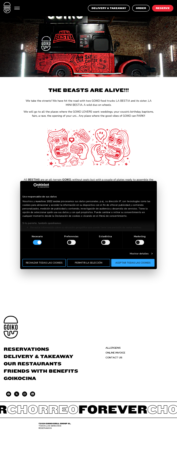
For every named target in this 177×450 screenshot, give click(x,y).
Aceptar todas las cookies (133, 262)
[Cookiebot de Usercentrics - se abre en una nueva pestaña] (35, 185)
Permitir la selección (88, 262)
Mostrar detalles (139, 253)
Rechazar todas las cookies (44, 262)
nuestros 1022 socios (48, 201)
